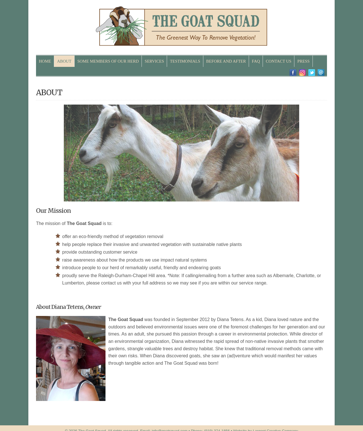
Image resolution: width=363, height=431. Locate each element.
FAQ (256, 61)
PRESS (303, 61)
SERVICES (154, 61)
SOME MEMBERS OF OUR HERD (108, 61)
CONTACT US (278, 61)
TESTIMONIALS (185, 61)
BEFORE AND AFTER (226, 61)
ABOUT (64, 61)
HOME (45, 61)
